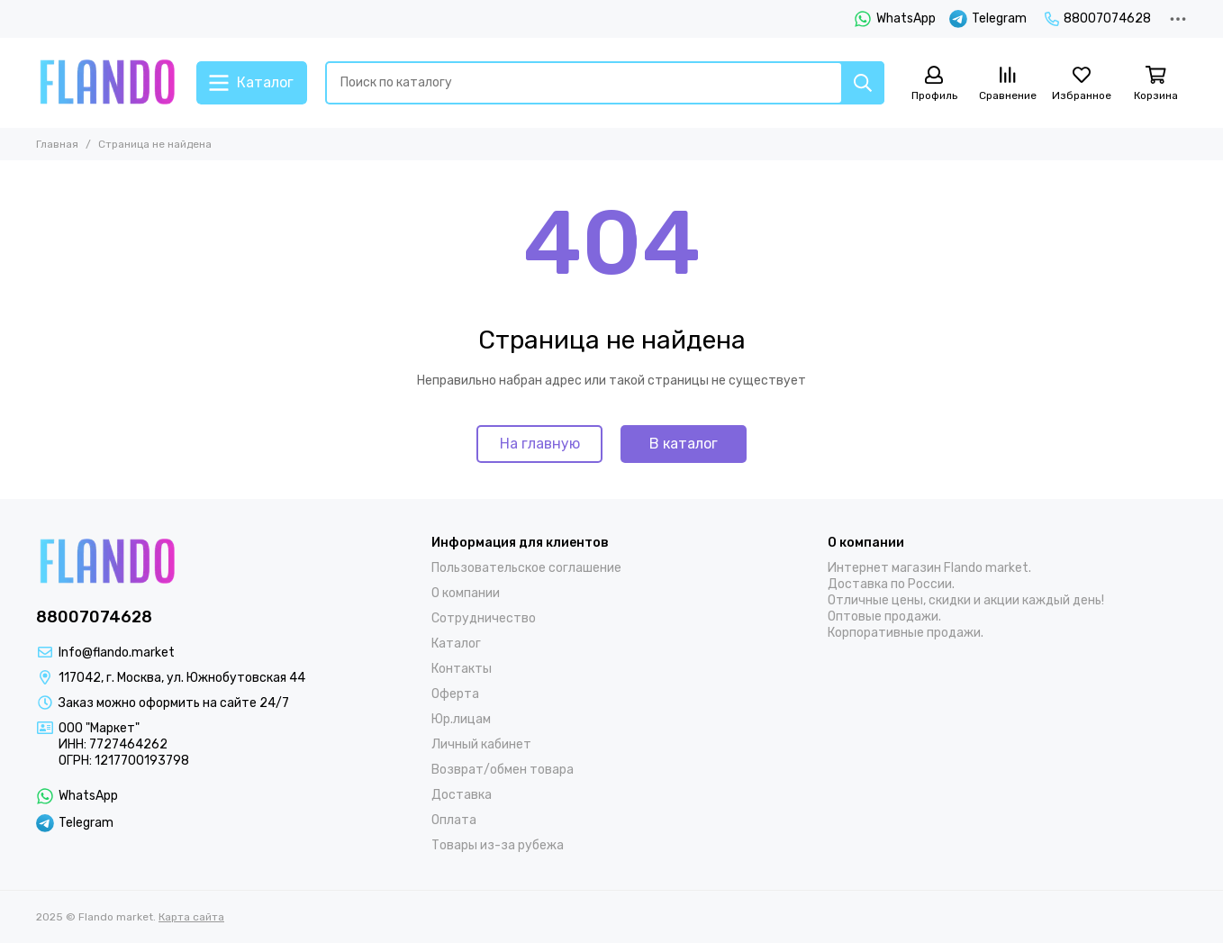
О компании (465, 593)
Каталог (456, 643)
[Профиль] (933, 84)
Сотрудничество (483, 618)
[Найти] (862, 82)
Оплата (453, 820)
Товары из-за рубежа (497, 845)
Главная (57, 144)
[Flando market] (107, 83)
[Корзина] (1155, 84)
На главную (540, 443)
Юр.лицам (461, 719)
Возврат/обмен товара (502, 769)
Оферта (455, 694)
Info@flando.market (117, 652)
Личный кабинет (481, 744)
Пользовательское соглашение (526, 568)
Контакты (461, 668)
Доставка (461, 794)
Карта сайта (191, 917)
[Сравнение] (1007, 84)
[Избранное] (1081, 84)
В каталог (683, 443)
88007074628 (1098, 18)
